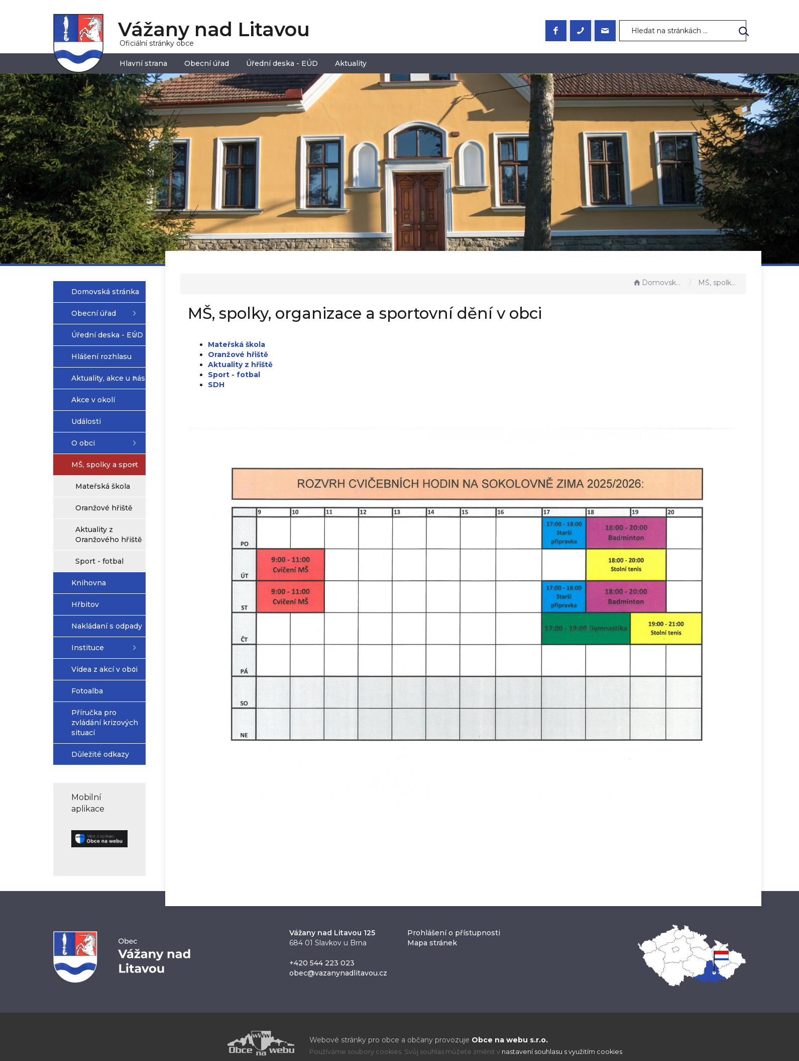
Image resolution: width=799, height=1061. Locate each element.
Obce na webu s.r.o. (510, 1026)
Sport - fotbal (293, 374)
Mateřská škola (295, 344)
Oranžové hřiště (297, 354)
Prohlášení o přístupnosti (453, 919)
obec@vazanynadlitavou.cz (338, 959)
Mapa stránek (432, 929)
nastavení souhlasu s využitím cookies (562, 1038)
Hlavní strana (143, 63)
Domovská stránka (658, 282)
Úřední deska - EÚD (282, 63)
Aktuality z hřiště (299, 364)
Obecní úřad (206, 63)
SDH (275, 384)
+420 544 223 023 (322, 949)
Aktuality (351, 63)
